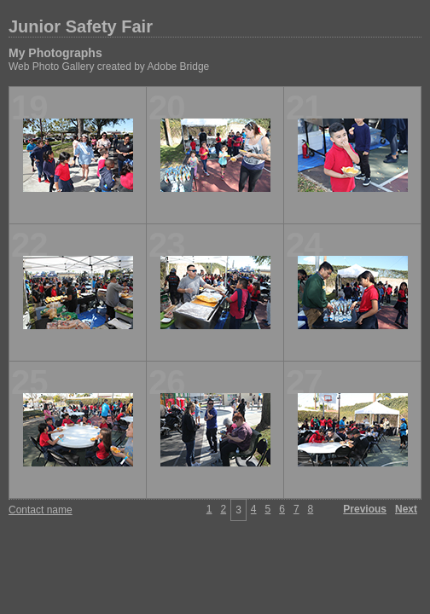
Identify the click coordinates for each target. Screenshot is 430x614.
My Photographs (55, 53)
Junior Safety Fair (81, 26)
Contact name (41, 510)
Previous (364, 509)
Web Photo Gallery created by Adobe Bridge (109, 66)
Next (406, 509)
